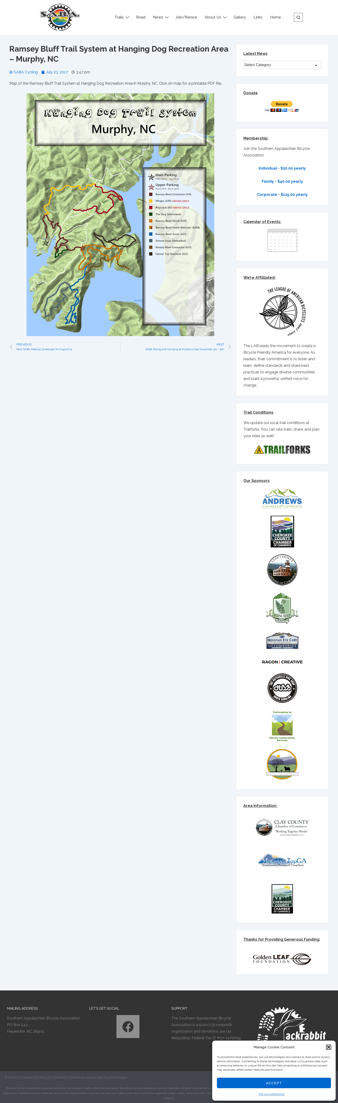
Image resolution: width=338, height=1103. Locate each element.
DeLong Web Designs (112, 1077)
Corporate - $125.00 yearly (282, 194)
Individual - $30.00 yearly (282, 168)
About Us (216, 17)
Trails (123, 17)
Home (275, 17)
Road (141, 17)
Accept (274, 1083)
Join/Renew (186, 17)
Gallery (240, 17)
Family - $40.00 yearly (282, 181)
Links (258, 17)
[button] (328, 1047)
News (161, 17)
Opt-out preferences (272, 1094)
